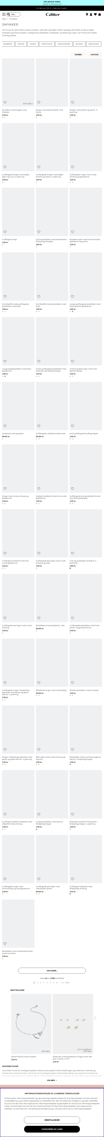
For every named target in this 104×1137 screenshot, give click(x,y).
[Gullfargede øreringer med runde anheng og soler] (52, 539)
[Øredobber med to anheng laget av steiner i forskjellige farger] (86, 735)
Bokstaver (94, 44)
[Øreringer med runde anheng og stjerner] (52, 735)
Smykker (13, 19)
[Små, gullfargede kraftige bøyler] (86, 411)
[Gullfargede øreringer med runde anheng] (18, 604)
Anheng (79, 44)
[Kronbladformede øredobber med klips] (52, 282)
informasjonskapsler (82, 1109)
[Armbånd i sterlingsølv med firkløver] (18, 88)
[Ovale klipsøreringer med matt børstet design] (86, 347)
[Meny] (4, 14)
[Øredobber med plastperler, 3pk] (52, 604)
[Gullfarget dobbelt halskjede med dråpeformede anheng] (18, 800)
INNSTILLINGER (52, 1120)
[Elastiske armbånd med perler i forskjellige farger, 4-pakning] (86, 800)
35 (62, 983)
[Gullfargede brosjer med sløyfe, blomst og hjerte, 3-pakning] (52, 153)
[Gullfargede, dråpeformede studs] (52, 411)
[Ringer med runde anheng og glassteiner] (18, 474)
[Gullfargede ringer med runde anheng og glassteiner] (86, 153)
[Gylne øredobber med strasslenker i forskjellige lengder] (52, 218)
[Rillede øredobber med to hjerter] (86, 670)
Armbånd (7, 44)
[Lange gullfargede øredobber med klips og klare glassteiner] (86, 282)
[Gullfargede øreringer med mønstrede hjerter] (52, 865)
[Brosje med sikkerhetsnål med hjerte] (52, 88)
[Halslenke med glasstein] (18, 411)
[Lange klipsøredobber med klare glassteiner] (18, 347)
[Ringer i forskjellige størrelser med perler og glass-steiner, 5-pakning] (18, 735)
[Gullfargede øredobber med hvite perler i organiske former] (86, 604)
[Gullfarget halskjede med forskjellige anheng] (86, 865)
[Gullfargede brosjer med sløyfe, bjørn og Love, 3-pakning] (18, 153)
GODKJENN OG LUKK (52, 1129)
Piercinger (46, 44)
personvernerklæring (41, 1109)
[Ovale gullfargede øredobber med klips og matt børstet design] (52, 347)
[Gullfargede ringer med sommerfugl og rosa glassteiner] (18, 865)
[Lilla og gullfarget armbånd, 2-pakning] (86, 539)
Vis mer (52, 1080)
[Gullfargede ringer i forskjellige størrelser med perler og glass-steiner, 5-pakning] (18, 670)
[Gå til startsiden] (52, 14)
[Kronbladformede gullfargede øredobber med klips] (18, 282)
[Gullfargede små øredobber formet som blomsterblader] (86, 474)
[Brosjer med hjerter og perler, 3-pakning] (86, 88)
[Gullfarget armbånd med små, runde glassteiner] (18, 539)
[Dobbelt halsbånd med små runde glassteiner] (52, 474)
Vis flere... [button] (52, 971)
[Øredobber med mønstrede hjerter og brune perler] (18, 930)
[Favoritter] (96, 14)
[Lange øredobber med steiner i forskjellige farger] (52, 800)
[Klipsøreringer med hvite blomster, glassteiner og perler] (86, 218)
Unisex (33, 44)
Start (4, 19)
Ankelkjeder (64, 44)
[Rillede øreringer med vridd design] (52, 670)
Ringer (21, 44)
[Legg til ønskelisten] (5, 102)
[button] (92, 14)
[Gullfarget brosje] (18, 218)
